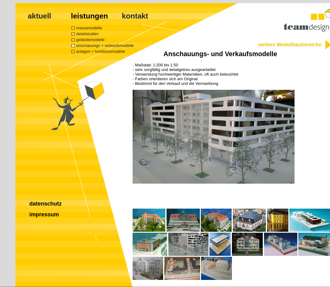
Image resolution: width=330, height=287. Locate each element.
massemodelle (89, 28)
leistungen (89, 16)
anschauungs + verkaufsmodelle (105, 45)
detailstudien (87, 33)
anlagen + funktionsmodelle (100, 51)
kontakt (135, 16)
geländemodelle (90, 39)
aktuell (39, 16)
